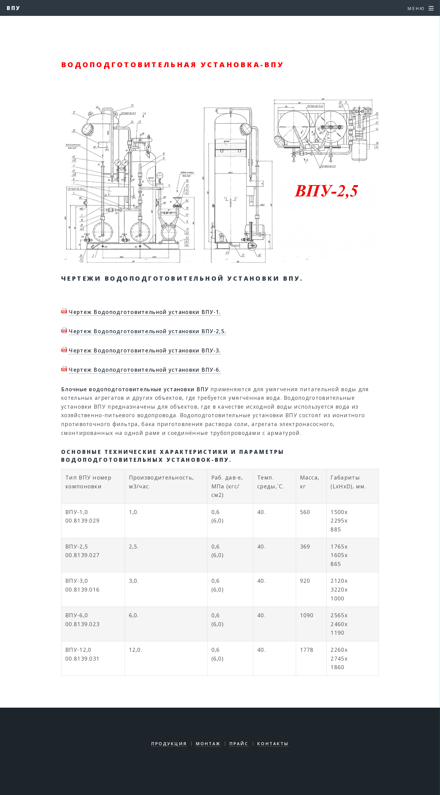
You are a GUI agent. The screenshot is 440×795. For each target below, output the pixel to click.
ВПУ (14, 8)
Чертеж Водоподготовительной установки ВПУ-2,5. (147, 331)
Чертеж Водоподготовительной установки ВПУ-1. (145, 311)
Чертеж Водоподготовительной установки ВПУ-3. (145, 350)
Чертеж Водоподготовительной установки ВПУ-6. (145, 369)
